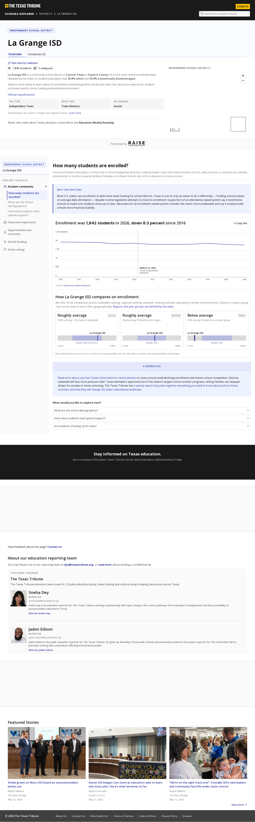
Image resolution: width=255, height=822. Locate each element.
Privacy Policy (169, 816)
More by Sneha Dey (39, 613)
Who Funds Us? (99, 816)
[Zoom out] (243, 80)
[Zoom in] (243, 75)
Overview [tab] (15, 54)
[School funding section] (26, 242)
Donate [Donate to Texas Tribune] (242, 6)
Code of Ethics (147, 816)
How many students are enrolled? (24, 195)
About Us (61, 816)
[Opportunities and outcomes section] (26, 232)
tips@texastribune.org (78, 565)
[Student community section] (26, 186)
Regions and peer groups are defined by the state (143, 306)
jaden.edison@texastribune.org (45, 637)
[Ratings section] (26, 249)
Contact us (54, 547)
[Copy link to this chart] (240, 223)
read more (105, 565)
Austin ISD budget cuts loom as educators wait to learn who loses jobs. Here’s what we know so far (125, 784)
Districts (45, 13)
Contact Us (78, 816)
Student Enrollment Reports (77, 285)
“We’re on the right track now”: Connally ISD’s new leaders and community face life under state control (207, 784)
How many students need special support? (23, 213)
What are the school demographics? (20, 204)
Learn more (75, 113)
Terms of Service (124, 816)
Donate (187, 816)
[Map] (208, 102)
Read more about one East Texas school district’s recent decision (97, 378)
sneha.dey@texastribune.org (43, 601)
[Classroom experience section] (26, 222)
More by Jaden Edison (41, 650)
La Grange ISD (67, 13)
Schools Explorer (19, 14)
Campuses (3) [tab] (36, 54)
